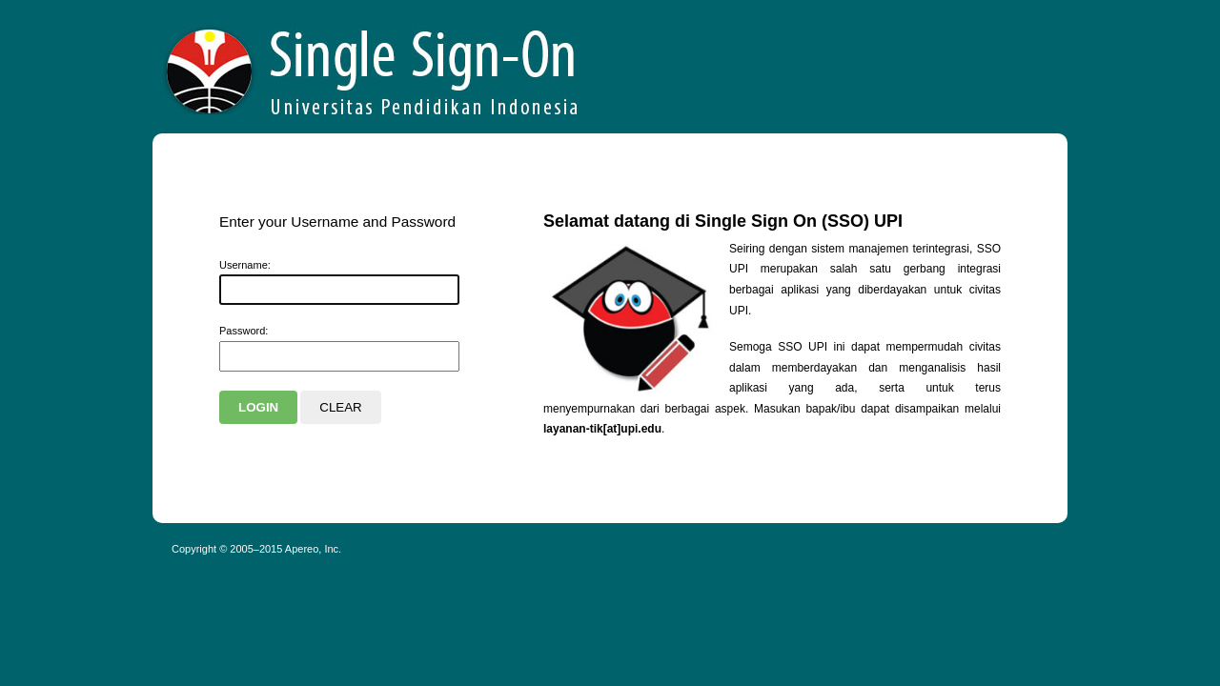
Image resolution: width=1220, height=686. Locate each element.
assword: (243, 330)
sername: (245, 265)
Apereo (372, 66)
